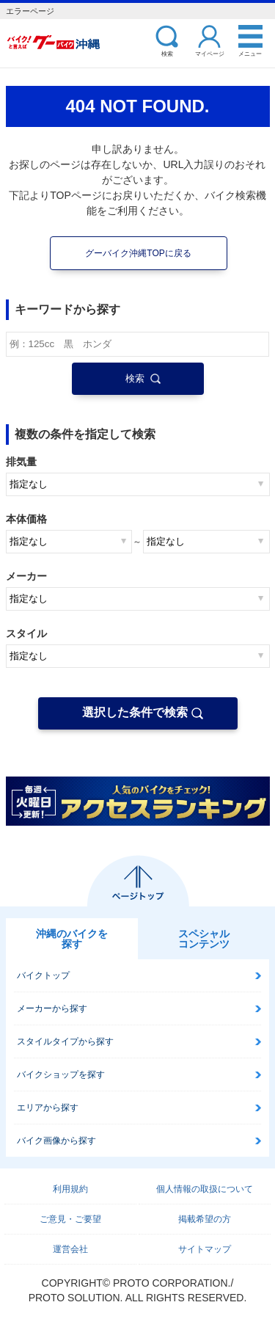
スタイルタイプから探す (65, 1041)
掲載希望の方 (204, 1219)
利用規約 (70, 1189)
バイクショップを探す (61, 1074)
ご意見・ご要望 (70, 1219)
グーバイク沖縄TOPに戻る (138, 253)
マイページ (209, 53)
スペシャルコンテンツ (204, 939)
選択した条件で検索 (135, 712)
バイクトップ (43, 975)
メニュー (250, 53)
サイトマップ (204, 1249)
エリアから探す (47, 1107)
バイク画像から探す (56, 1140)
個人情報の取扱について (204, 1189)
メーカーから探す (52, 1008)
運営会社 (70, 1249)
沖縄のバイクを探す (72, 939)
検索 (167, 53)
